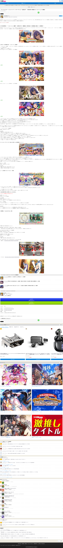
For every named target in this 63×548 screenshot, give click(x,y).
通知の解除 (35, 543)
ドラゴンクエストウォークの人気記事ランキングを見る (7, 464)
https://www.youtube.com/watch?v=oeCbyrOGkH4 (11, 240)
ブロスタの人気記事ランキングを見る (5, 467)
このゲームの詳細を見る (8, 295)
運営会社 (26, 543)
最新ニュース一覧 (18, 5)
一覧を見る (61, 362)
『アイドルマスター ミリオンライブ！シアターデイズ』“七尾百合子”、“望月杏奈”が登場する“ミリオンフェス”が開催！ (35, 5)
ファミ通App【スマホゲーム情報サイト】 (10, 5)
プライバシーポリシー (30, 543)
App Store (31, 299)
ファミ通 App (3, 1)
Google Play (31, 303)
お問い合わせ (19, 543)
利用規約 (23, 543)
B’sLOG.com (43, 543)
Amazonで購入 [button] (13, 359)
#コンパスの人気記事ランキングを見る (5, 461)
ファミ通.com (39, 543)
